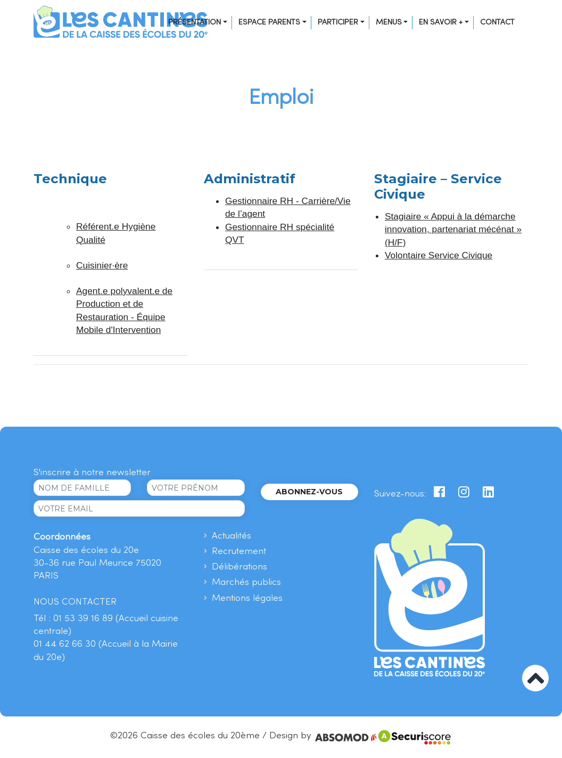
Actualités (231, 536)
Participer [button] (338, 22)
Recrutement (239, 551)
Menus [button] (389, 22)
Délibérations (239, 567)
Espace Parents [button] (269, 22)
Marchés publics (246, 582)
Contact (497, 22)
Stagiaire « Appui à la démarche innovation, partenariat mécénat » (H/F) (453, 229)
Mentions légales (247, 598)
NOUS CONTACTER (75, 602)
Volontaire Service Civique (438, 255)
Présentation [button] (194, 22)
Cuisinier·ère (102, 265)
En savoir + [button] (440, 22)
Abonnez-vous (309, 491)
